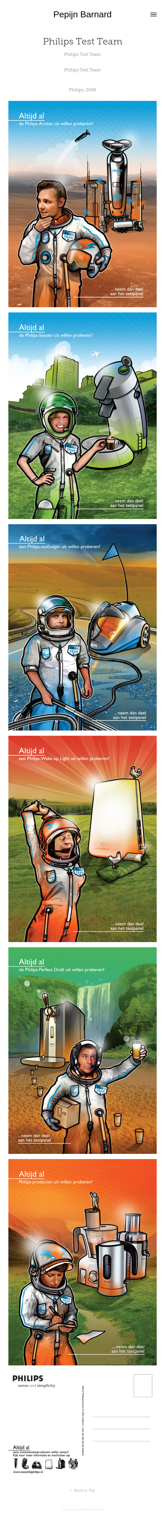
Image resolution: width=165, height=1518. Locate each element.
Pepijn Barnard (82, 14)
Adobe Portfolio (91, 1509)
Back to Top (82, 1490)
